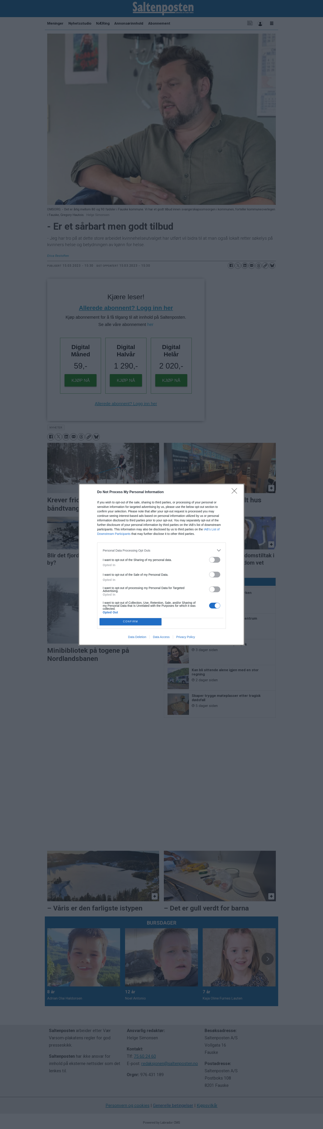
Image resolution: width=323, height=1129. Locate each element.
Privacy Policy (185, 637)
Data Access (161, 637)
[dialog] (161, 564)
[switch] (214, 560)
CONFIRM (130, 621)
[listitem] (161, 550)
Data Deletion (137, 637)
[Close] (236, 492)
